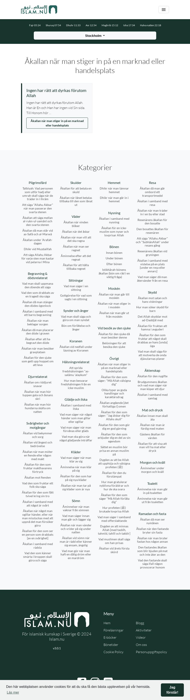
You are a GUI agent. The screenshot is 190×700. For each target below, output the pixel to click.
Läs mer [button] (13, 692)
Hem (107, 623)
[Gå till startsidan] (39, 9)
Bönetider (111, 645)
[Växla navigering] (163, 9)
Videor (141, 637)
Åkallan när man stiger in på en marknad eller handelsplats (57, 123)
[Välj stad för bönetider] (95, 36)
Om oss (141, 645)
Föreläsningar (113, 630)
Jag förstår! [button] (172, 690)
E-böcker (110, 637)
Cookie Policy (113, 652)
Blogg (140, 623)
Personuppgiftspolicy (151, 652)
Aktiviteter (144, 630)
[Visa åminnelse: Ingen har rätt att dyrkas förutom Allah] (57, 93)
